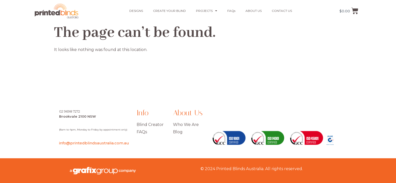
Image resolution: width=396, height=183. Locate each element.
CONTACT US (282, 11)
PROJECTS (206, 11)
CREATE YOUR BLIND (169, 11)
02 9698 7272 (69, 111)
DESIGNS (136, 11)
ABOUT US (253, 11)
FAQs (231, 11)
